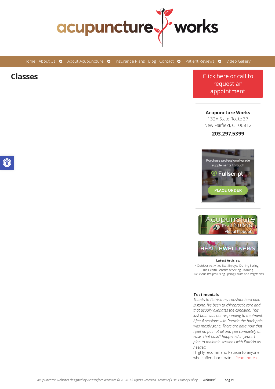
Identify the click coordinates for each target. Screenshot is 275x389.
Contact (166, 61)
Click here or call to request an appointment (228, 83)
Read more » (247, 357)
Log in (229, 380)
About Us (47, 61)
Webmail (208, 380)
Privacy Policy (187, 380)
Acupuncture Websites (53, 380)
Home (29, 61)
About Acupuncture (85, 61)
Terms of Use (167, 380)
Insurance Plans (130, 61)
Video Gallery (238, 61)
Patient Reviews (200, 61)
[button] (7, 163)
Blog (152, 61)
